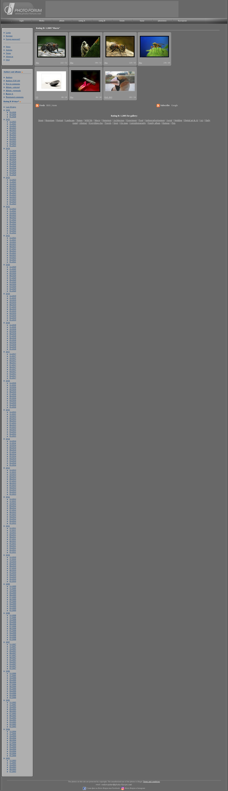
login (22, 21)
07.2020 (13, 278)
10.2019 (13, 300)
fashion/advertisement (155, 120)
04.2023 (13, 197)
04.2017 (13, 371)
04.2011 (13, 545)
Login (8, 32)
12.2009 (13, 586)
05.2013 (13, 485)
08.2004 (13, 740)
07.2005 (13, 713)
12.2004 (13, 731)
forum (122, 21)
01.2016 (13, 407)
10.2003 (13, 765)
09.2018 (13, 331)
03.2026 (13, 112)
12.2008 (13, 615)
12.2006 (13, 673)
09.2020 (13, 273)
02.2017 (13, 376)
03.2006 (13, 693)
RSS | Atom (51, 105)
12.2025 (13, 121)
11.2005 (13, 704)
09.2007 (13, 651)
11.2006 (13, 675)
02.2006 (13, 695)
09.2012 (13, 505)
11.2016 (13, 385)
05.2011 (13, 543)
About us (9, 56)
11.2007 (13, 646)
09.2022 (13, 215)
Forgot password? (13, 39)
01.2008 (13, 639)
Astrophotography (138, 123)
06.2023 (13, 193)
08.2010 (13, 566)
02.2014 (13, 463)
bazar (142, 21)
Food (141, 120)
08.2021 (13, 246)
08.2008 (13, 624)
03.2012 (13, 519)
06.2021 (13, 251)
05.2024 (13, 166)
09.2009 (13, 593)
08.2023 (13, 188)
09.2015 (13, 418)
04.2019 (13, 313)
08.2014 (13, 450)
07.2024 (13, 161)
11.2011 (13, 530)
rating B (102, 21)
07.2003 (13, 771)
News (8, 46)
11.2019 (13, 298)
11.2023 (13, 182)
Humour (166, 123)
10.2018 (13, 329)
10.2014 (13, 445)
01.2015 (13, 436)
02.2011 (13, 550)
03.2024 (13, 170)
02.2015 (13, 434)
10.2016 (13, 387)
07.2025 (13, 132)
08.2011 (13, 537)
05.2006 (13, 688)
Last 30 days (11, 107)
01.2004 (13, 755)
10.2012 (13, 503)
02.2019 (13, 318)
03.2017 (13, 373)
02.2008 (13, 637)
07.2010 (13, 568)
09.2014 (13, 447)
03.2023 (13, 199)
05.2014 (13, 456)
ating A (9, 94)
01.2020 (13, 291)
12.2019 (13, 296)
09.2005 (13, 709)
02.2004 (13, 753)
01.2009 (13, 610)
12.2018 (13, 325)
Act (201, 120)
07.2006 (13, 684)
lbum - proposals (13, 90)
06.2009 (13, 599)
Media (41, 21)
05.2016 (13, 398)
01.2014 (13, 465)
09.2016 (13, 389)
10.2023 (13, 184)
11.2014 (13, 443)
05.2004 (13, 747)
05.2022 (13, 224)
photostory (162, 21)
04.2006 (13, 691)
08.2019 (13, 304)
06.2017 (13, 367)
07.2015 (13, 423)
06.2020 (13, 280)
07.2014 (13, 452)
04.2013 (13, 487)
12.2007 (13, 644)
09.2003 (13, 767)
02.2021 (13, 259)
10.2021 (13, 242)
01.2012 (13, 523)
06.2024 (13, 164)
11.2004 (13, 733)
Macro (97, 120)
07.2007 (13, 655)
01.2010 (13, 581)
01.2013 (13, 494)
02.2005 (13, 724)
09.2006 (13, 680)
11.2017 (13, 356)
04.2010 (13, 574)
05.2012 (13, 514)
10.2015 (13, 416)
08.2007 (13, 653)
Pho (37, 63)
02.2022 (13, 230)
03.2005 (13, 722)
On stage (124, 123)
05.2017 (13, 369)
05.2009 (13, 601)
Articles (9, 50)
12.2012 (13, 499)
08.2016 (13, 391)
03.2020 (13, 286)
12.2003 (13, 760)
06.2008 (13, 628)
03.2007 (13, 664)
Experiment (131, 120)
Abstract (83, 123)
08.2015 (13, 421)
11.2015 (13, 414)
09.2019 (13, 302)
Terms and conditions (151, 782)
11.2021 (13, 240)
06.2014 (13, 454)
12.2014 (13, 441)
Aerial (169, 120)
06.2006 (13, 686)
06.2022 (13, 222)
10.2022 (13, 213)
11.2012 (13, 501)
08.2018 (13, 333)
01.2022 (13, 233)
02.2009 (13, 608)
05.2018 (13, 340)
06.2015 (13, 425)
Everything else (96, 123)
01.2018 (13, 349)
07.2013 (13, 481)
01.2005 (13, 726)
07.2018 (13, 336)
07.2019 (13, 307)
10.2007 (13, 648)
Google (174, 105)
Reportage (49, 120)
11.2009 (13, 588)
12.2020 (13, 267)
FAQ (8, 60)
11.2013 (13, 472)
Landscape (70, 120)
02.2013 (13, 492)
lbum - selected (13, 87)
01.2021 (13, 262)
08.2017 (13, 362)
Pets (173, 123)
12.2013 (13, 470)
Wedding (178, 120)
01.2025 (13, 145)
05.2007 (13, 659)
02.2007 (13, 666)
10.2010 (13, 561)
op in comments (13, 84)
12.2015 (13, 412)
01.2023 (13, 204)
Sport (115, 123)
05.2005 (13, 717)
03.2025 (13, 141)
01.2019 (13, 320)
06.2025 (13, 135)
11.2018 (13, 327)
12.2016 (13, 383)
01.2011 (13, 552)
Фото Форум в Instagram (134, 788)
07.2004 (13, 742)
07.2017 (13, 365)
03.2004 (13, 751)
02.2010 (13, 579)
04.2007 (13, 662)
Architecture (118, 120)
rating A (82, 21)
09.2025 (13, 128)
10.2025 (13, 126)
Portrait (60, 120)
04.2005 (13, 720)
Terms (8, 53)
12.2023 (13, 179)
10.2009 (13, 590)
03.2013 (13, 490)
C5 (37, 97)
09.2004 (13, 738)
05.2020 (13, 282)
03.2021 (13, 257)
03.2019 (13, 315)
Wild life (89, 120)
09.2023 (13, 186)
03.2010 (13, 577)
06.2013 (13, 483)
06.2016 (13, 396)
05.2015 (13, 427)
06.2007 (13, 657)
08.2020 (13, 275)
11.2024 (13, 153)
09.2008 (13, 622)
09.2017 (13, 360)
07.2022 (13, 219)
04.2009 (13, 604)
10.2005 (13, 707)
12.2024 (13, 150)
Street (40, 120)
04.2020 (13, 284)
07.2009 (13, 597)
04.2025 (13, 139)
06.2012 (13, 512)
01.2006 (13, 697)
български (182, 21)
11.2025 (13, 124)
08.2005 (13, 711)
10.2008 (13, 619)
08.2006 (13, 682)
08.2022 (13, 217)
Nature (80, 120)
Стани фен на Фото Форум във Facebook (103, 788)
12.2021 (13, 238)
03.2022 (13, 228)
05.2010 (13, 572)
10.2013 (13, 474)
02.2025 (13, 143)
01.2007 (13, 668)
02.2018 (13, 347)
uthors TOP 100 (13, 80)
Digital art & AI (191, 120)
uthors (9, 77)
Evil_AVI (108, 97)
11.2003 (13, 762)
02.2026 (13, 114)
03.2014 (13, 461)
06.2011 (13, 541)
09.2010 (13, 564)
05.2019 (13, 311)
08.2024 (13, 159)
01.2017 (13, 378)
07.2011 (13, 539)
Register (9, 36)
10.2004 (13, 736)
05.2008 (13, 630)
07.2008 (13, 626)
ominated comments (15, 97)
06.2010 (13, 570)
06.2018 (13, 338)
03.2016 (13, 402)
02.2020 (13, 288)
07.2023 (13, 190)
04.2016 (13, 400)
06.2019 (13, 309)
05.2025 (13, 137)
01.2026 (13, 116)
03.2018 (13, 344)
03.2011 (13, 548)
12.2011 (13, 528)
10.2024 (13, 155)
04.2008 (13, 633)
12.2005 (13, 702)
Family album (154, 123)
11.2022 (13, 211)
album (61, 21)
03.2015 (13, 431)
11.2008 (13, 617)
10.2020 (13, 271)
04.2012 (13, 516)
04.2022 (13, 226)
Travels (108, 123)
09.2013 (13, 476)
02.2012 (13, 521)
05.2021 (13, 253)
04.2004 (13, 749)
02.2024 (13, 172)
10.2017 (13, 358)
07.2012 (13, 510)
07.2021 (13, 248)
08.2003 (13, 769)
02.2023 (13, 201)
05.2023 (13, 195)
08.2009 (13, 595)
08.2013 (13, 479)
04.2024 (13, 168)
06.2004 (13, 744)
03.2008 (13, 635)
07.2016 (13, 394)
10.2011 (13, 532)
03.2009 (13, 606)
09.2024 (13, 157)
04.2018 (13, 342)
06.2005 (13, 715)
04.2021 (13, 255)
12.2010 (13, 557)
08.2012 (13, 508)
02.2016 (13, 405)
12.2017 (13, 354)
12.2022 (13, 208)
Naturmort (106, 120)
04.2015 (13, 429)
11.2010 (13, 559)
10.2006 (13, 677)
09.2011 (13, 534)
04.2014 (13, 458)
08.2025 (13, 130)
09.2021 (13, 244)
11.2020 (13, 269)
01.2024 (13, 175)
